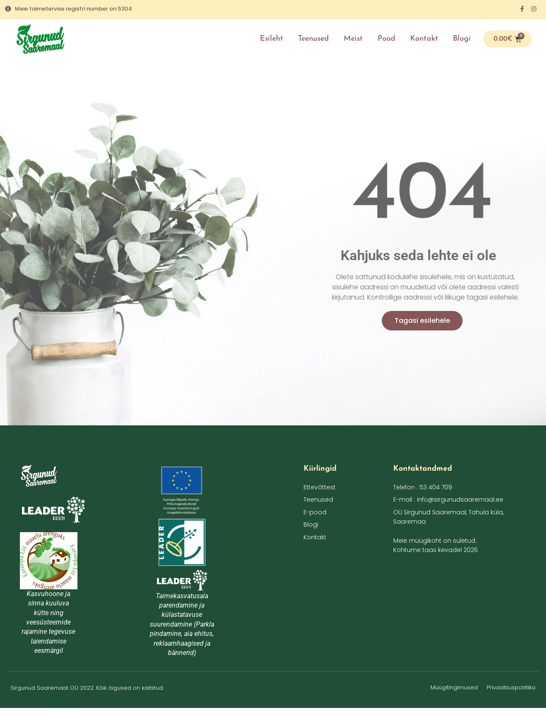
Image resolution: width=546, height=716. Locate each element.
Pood (386, 39)
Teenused (313, 39)
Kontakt (424, 39)
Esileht (271, 39)
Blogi (462, 39)
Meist (353, 39)
